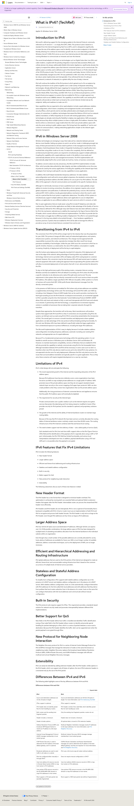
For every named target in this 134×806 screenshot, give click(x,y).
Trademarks (77, 800)
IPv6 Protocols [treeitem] (17, 182)
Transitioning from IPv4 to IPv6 (112, 26)
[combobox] (16, 21)
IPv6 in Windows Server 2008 (112, 23)
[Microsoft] (3, 2)
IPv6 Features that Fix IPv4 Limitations (114, 31)
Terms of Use (68, 800)
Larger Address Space (110, 35)
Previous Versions (17, 800)
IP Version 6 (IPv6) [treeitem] (16, 174)
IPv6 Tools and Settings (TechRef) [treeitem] (20, 187)
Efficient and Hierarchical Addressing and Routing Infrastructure (115, 38)
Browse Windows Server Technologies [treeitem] (16, 62)
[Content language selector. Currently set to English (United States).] (10, 795)
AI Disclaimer (6, 800)
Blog (25, 800)
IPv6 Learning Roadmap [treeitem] (15, 155)
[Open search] (125, 2)
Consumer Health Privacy (53, 800)
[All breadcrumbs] (37, 17)
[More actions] (96, 17)
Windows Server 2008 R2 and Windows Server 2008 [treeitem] (17, 26)
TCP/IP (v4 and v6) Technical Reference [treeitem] (18, 161)
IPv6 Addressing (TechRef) (87, 700)
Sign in (130, 2)
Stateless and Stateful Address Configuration (116, 42)
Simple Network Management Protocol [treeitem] (18, 146)
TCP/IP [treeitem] (10, 152)
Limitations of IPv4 (109, 28)
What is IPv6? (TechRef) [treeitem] (20, 179)
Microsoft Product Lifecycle (53, 8)
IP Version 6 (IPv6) (45, 17)
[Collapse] (29, 17)
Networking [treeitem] (10, 92)
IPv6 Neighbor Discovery (70, 747)
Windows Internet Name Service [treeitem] (16, 198)
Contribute (33, 800)
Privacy (41, 800)
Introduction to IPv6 (109, 21)
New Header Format (109, 33)
